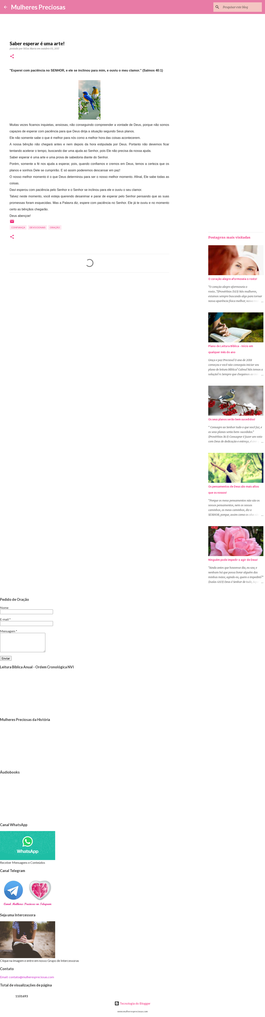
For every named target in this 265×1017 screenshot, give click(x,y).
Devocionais (37, 227)
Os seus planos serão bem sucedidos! (231, 419)
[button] (12, 56)
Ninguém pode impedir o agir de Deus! (233, 559)
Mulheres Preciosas (38, 7)
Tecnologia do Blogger (132, 1003)
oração (55, 227)
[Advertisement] (89, 312)
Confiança (18, 227)
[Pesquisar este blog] (241, 7)
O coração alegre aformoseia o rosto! (232, 278)
